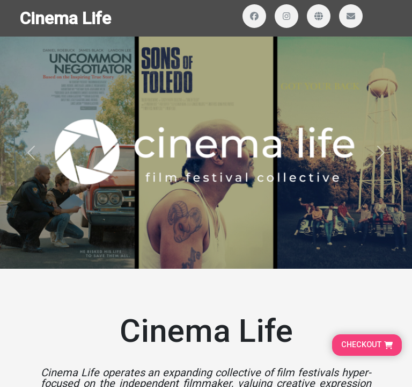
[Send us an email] (351, 16)
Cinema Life (65, 18)
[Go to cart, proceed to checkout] (367, 345)
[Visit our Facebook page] (254, 16)
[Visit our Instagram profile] (286, 16)
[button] (31, 153)
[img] (206, 153)
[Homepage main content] (206, 134)
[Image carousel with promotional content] (206, 153)
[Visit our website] (318, 16)
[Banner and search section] (206, 153)
